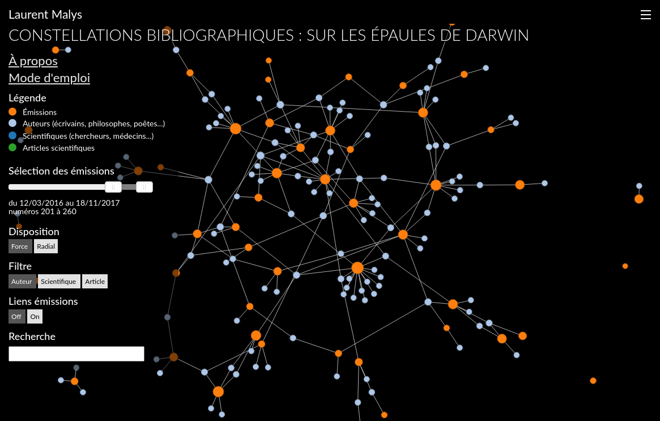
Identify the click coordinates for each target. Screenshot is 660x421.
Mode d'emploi (49, 77)
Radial (46, 246)
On (34, 316)
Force (20, 246)
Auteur (22, 281)
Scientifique (59, 281)
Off (17, 316)
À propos (33, 60)
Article (95, 281)
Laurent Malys (45, 14)
